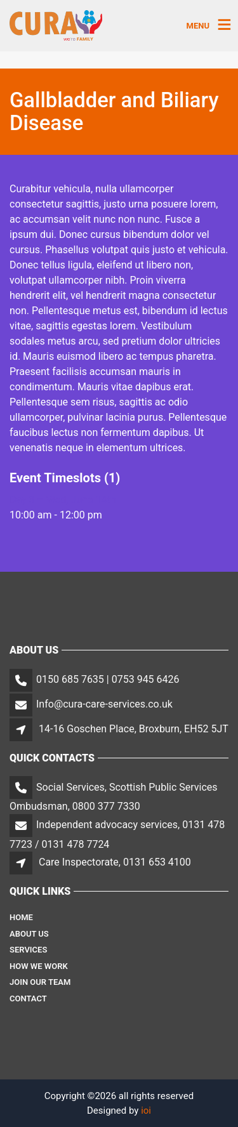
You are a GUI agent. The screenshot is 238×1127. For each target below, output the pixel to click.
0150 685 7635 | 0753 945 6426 (108, 679)
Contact (28, 998)
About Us (29, 934)
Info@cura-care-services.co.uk (104, 704)
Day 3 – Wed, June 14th (63, 500)
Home (21, 917)
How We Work (39, 966)
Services (28, 949)
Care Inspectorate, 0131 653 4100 (115, 862)
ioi (146, 1110)
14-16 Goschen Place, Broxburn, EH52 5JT (133, 729)
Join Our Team (40, 982)
